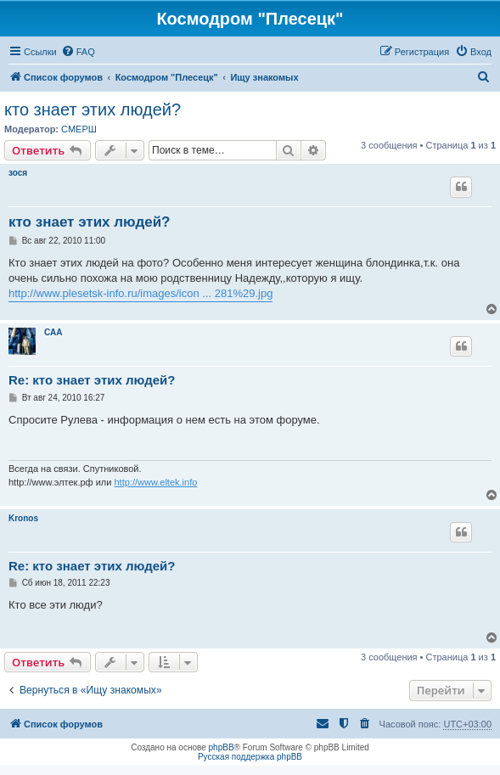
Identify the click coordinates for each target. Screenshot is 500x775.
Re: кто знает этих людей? (91, 380)
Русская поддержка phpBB (250, 756)
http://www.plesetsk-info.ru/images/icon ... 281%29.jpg (140, 293)
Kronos (23, 518)
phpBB (221, 747)
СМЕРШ (79, 129)
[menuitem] (78, 52)
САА (53, 332)
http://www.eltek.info (155, 482)
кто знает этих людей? (92, 109)
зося (17, 172)
